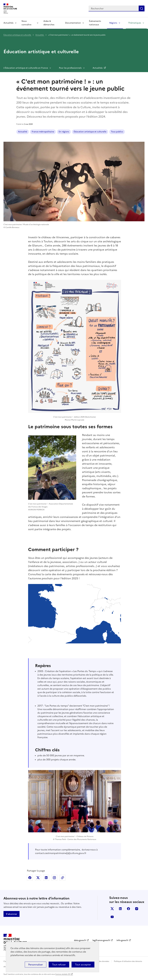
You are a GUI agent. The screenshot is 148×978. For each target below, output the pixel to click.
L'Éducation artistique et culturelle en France (25, 67)
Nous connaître (26, 23)
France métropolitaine (43, 131)
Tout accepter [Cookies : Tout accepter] (83, 964)
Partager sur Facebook (30, 878)
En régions (64, 131)
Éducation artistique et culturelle (17, 35)
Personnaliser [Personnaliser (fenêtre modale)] (35, 964)
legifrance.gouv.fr (101, 940)
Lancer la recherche (142, 8)
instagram (137, 909)
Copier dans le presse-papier (62, 878)
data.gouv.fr (80, 940)
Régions (113, 22)
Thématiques (134, 22)
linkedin (120, 909)
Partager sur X (38, 878)
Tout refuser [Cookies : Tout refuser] (59, 964)
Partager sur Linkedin (46, 878)
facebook (128, 909)
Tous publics (117, 131)
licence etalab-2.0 (62, 974)
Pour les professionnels (70, 67)
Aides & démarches (48, 23)
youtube (112, 917)
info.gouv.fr (122, 940)
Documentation (73, 22)
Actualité (22, 131)
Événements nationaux (95, 23)
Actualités (8, 22)
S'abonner (11, 914)
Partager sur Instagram (54, 878)
